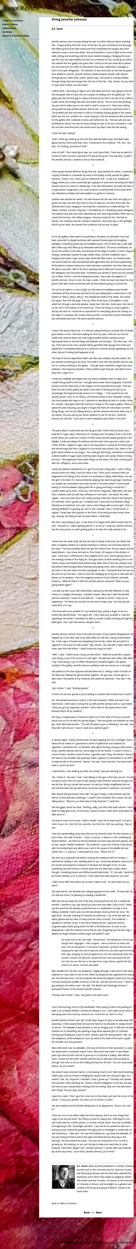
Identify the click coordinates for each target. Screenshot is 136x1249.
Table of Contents (12, 20)
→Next (97, 1212)
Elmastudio (95, 1242)
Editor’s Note (10, 24)
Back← (88, 1212)
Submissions (9, 28)
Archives (7, 32)
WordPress (127, 1242)
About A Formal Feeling (15, 35)
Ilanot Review (68, 1242)
